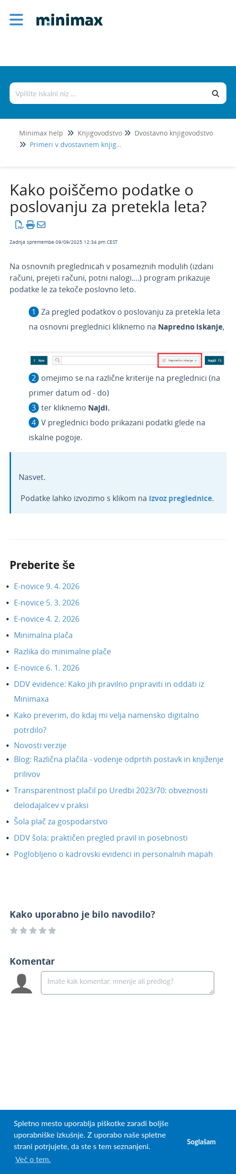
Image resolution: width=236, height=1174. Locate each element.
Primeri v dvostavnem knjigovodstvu (87, 144)
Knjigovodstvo (100, 132)
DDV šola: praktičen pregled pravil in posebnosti (108, 837)
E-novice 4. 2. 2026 (53, 619)
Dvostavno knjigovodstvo (174, 132)
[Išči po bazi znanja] (108, 93)
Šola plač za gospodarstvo (68, 821)
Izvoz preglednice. (181, 498)
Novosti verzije (47, 745)
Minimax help (41, 132)
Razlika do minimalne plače (69, 651)
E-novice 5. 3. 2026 (53, 602)
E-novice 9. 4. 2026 (53, 586)
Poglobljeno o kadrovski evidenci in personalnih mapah (120, 854)
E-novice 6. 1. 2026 (53, 667)
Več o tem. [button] (33, 1158)
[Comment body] (127, 983)
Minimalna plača (50, 635)
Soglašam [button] (201, 1142)
